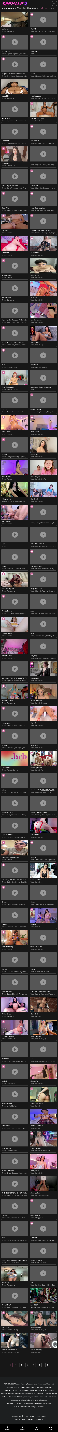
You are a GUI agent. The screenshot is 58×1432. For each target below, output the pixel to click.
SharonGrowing (7, 947)
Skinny (14, 412)
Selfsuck (38, 367)
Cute (17, 613)
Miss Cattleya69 (8, 387)
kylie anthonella (7, 835)
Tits (44, 1263)
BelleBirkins (6, 1126)
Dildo (28, 569)
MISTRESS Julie (36, 566)
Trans (4, 31)
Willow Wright (7, 275)
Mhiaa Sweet (6, 1014)
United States (12, 367)
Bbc (14, 1352)
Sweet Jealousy (36, 1350)
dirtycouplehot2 (36, 768)
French (52, 1061)
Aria (32, 1059)
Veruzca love (6, 521)
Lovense (38, 98)
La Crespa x (35, 253)
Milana (33, 969)
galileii (4, 1081)
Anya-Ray (5, 1282)
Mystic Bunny (7, 611)
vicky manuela (7, 991)
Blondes (14, 815)
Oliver (33, 633)
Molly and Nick (7, 812)
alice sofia (34, 1081)
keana (4, 566)
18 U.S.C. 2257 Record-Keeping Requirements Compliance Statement (29, 1384)
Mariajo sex (35, 1170)
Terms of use (16, 1416)
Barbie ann (34, 185)
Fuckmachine (44, 1061)
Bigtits (44, 367)
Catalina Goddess (37, 1126)
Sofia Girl (5, 253)
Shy (8, 76)
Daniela (4, 969)
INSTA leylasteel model (10, 185)
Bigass (9, 54)
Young (12, 76)
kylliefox (33, 924)
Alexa (32, 611)
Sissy (49, 412)
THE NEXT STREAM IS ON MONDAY (15, 1193)
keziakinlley (6, 141)
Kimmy (33, 902)
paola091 (5, 96)
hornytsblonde (7, 656)
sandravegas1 (35, 476)
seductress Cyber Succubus (41, 387)
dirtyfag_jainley (36, 409)
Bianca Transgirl (8, 1170)
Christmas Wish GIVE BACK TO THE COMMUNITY (15, 678)
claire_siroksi (35, 1215)
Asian (25, 76)
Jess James (6, 1148)
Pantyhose (11, 457)
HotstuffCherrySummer (10, 857)
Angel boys (6, 118)
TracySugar (35, 342)
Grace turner (6, 432)
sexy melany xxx (8, 588)
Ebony (16, 972)
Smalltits (28, 322)
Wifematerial (46, 76)
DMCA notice (41, 1416)
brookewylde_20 (36, 1260)
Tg (42, 345)
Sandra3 (5, 1215)
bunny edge (35, 678)
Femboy (38, 143)
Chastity (28, 1240)
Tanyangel (34, 656)
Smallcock (10, 748)
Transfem (52, 994)
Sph (25, 1195)
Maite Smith (35, 432)
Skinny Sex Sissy (37, 1103)
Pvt (53, 31)
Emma (4, 902)
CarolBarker (6, 768)
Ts (45, 1330)
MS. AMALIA (6, 1305)
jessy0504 (34, 1305)
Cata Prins (5, 208)
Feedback (39, 1419)
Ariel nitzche (6, 476)
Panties (18, 345)
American (44, 1307)
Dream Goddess (36, 700)
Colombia (10, 300)
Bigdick (22, 457)
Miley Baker (6, 163)
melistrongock (7, 633)
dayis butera (35, 275)
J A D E (4, 409)
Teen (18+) (15, 322)
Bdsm (20, 210)
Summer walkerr (8, 1036)
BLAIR (33, 74)
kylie (3, 544)
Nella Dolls (34, 745)
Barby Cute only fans (38, 208)
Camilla (33, 857)
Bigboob (23, 972)
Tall (15, 1195)
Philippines (11, 1084)
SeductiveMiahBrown (9, 1350)
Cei (18, 1352)
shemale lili (34, 1014)
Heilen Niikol (6, 297)
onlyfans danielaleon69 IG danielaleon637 (15, 74)
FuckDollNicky (36, 1036)
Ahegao (16, 501)
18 (16, 748)
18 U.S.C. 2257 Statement (24, 1419)
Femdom (43, 412)
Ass (41, 860)
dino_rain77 (35, 141)
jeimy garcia (6, 499)
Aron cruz (34, 1238)
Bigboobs (48, 31)
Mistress (38, 76)
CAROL (4, 924)
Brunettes (26, 501)
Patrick (4, 454)
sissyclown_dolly (36, 588)
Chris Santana (35, 879)
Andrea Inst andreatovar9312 (41, 230)
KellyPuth (34, 51)
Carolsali (5, 230)
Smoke (24, 210)
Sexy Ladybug (36, 96)
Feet (15, 121)
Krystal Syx (6, 51)
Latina (37, 31)
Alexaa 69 (34, 454)
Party (17, 457)
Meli (3, 365)
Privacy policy (29, 1416)
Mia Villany (34, 29)
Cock (9, 345)
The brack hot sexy (37, 118)
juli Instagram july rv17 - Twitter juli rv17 (15, 879)
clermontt (5, 1059)
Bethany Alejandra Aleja (39, 812)
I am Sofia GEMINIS (37, 544)
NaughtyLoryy (7, 1327)
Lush (44, 98)
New (23, 412)
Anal (24, 188)
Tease (23, 345)
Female (9, 31)
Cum (42, 31)
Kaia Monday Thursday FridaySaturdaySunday (15, 320)
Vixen (4, 790)
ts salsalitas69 (36, 1327)
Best (21, 501)
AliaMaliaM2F (7, 1103)
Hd (14, 31)
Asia (42, 233)
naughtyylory (7, 723)
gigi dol (33, 723)
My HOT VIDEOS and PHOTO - (13, 342)
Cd (42, 121)
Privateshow (49, 904)
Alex (3, 1238)
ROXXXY (34, 1282)
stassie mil (34, 499)
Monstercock (47, 546)
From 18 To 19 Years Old (15, 143)
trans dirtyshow (36, 947)
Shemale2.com (25, 1406)
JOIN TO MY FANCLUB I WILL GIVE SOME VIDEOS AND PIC (44, 790)
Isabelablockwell (36, 320)
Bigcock (23, 54)
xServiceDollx (35, 1193)
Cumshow (17, 569)
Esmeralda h (35, 835)
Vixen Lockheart (36, 1148)
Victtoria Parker (7, 700)
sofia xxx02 (6, 29)
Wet (13, 345)
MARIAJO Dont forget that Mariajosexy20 (15, 1260)
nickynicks (34, 365)
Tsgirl (53, 233)
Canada (44, 1151)
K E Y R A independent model (41, 991)
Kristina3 (5, 745)
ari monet (34, 297)
